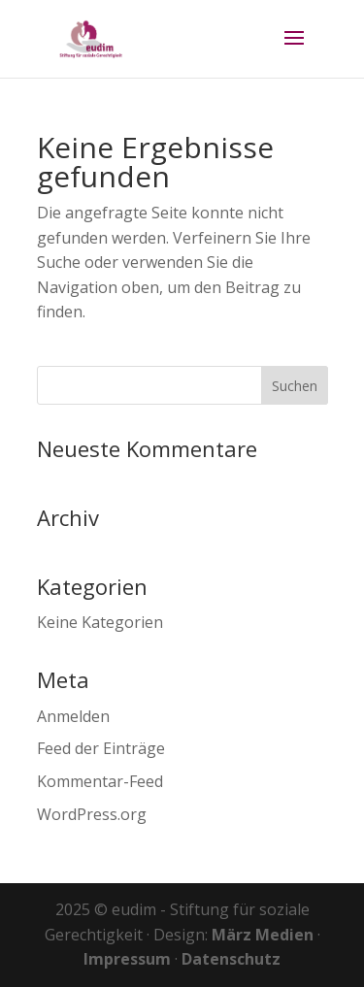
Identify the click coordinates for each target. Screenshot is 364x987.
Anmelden (73, 716)
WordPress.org (92, 814)
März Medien (263, 934)
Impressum (127, 959)
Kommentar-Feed (100, 781)
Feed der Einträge (101, 748)
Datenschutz (231, 959)
